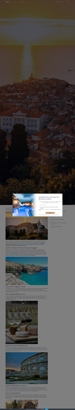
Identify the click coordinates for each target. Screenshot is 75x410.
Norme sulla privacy (53, 209)
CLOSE (46, 409)
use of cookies (42, 409)
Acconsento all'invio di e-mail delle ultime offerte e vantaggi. (49, 208)
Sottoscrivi (50, 212)
